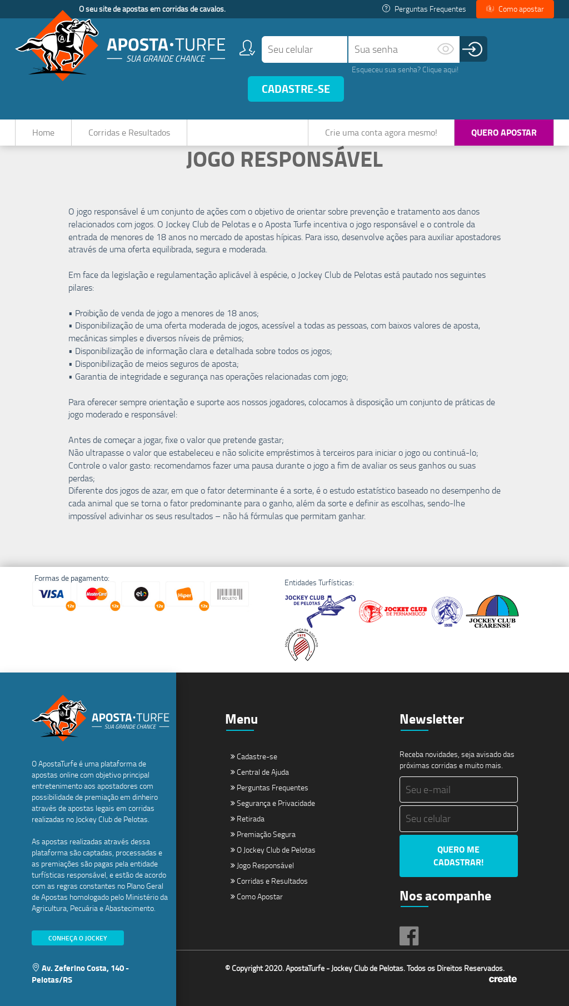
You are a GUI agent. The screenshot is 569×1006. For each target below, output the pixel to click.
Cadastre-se (296, 89)
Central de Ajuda (260, 771)
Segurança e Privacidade (273, 803)
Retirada (247, 818)
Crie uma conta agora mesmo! (381, 132)
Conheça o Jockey (77, 938)
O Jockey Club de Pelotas (273, 849)
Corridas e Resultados (129, 132)
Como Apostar (257, 896)
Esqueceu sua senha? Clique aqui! (405, 69)
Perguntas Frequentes (424, 8)
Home (43, 132)
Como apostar (515, 8)
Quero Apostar (504, 132)
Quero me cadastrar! (458, 855)
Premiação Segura (263, 834)
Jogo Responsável (262, 865)
